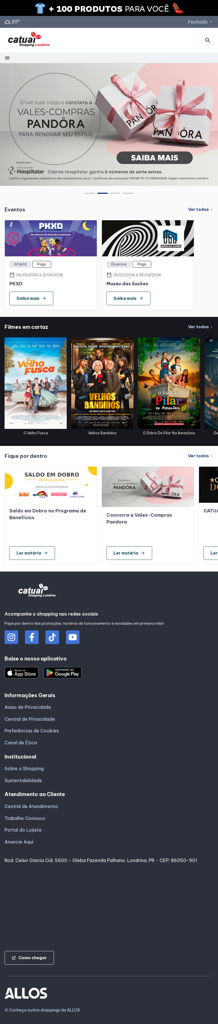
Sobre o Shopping (24, 768)
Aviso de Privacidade (28, 707)
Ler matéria (32, 553)
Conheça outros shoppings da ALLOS (42, 1010)
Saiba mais (31, 298)
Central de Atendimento (31, 806)
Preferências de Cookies (32, 731)
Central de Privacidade (30, 719)
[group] (109, 124)
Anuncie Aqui (19, 842)
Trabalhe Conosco (25, 818)
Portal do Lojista (23, 830)
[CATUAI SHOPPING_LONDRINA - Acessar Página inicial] (29, 40)
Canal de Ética (21, 742)
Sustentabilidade (23, 780)
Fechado (200, 22)
